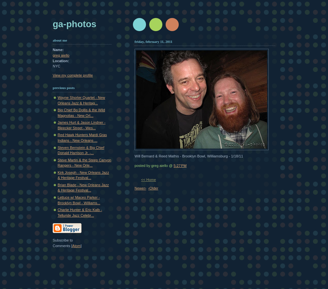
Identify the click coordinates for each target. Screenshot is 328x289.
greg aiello (61, 55)
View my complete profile (73, 75)
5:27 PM (180, 166)
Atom (76, 246)
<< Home (148, 180)
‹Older (153, 188)
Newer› (140, 188)
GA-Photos (74, 24)
